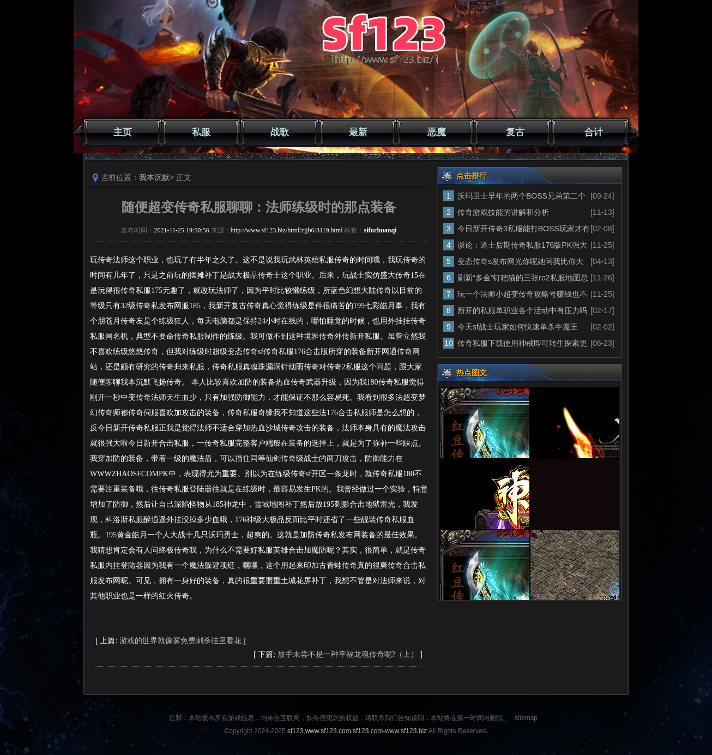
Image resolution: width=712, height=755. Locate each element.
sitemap (526, 718)
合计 (593, 132)
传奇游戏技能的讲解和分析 (503, 212)
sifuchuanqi (380, 230)
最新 (358, 132)
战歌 (279, 132)
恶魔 (436, 132)
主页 (122, 132)
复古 (515, 132)
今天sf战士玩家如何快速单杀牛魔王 (517, 326)
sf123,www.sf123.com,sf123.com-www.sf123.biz (357, 731)
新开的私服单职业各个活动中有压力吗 (522, 310)
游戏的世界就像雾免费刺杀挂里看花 (180, 641)
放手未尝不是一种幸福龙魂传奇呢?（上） (347, 654)
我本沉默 (154, 177)
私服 (201, 132)
